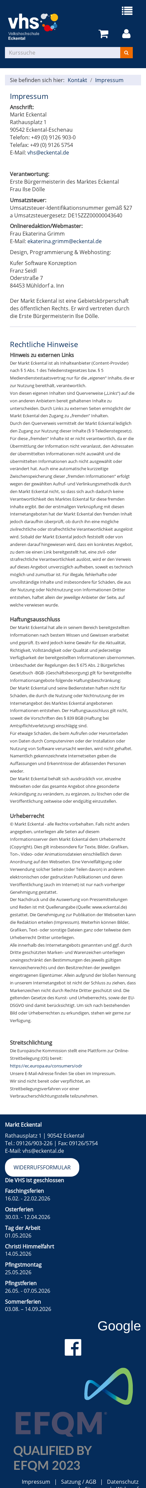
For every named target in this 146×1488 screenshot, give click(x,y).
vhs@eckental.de (48, 152)
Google (119, 1325)
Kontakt (77, 80)
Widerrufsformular (42, 1167)
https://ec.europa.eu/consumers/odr (46, 1066)
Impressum (109, 80)
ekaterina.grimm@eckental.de (64, 241)
